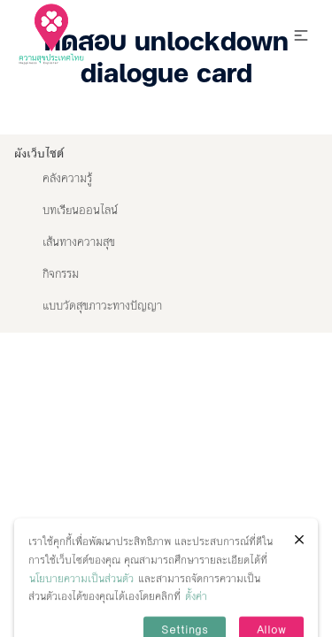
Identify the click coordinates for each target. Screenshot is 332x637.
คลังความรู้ (67, 179)
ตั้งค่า (196, 613)
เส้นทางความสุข (78, 242)
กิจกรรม (60, 274)
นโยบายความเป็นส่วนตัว (81, 594)
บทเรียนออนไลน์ (80, 210)
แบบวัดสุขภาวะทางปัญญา (102, 306)
